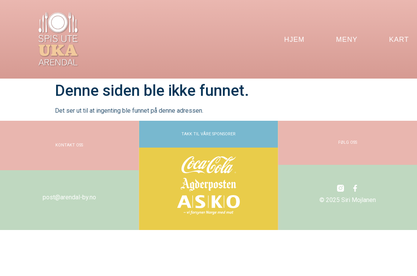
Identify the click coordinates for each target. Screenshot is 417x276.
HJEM (294, 39)
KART (399, 39)
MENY (346, 39)
